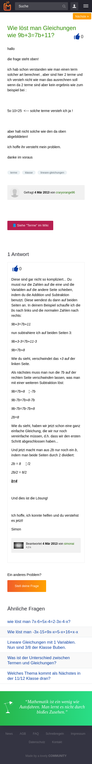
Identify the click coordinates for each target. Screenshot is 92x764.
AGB (23, 733)
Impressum (78, 733)
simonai (69, 543)
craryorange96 (65, 192)
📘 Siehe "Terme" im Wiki (30, 225)
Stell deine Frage (27, 586)
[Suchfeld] (41, 6)
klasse (29, 172)
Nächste (82, 16)
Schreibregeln (55, 733)
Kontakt (57, 742)
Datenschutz (37, 742)
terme (13, 172)
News (9, 733)
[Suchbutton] (64, 6)
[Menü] (86, 6)
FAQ (36, 733)
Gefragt (29, 192)
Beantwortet (34, 543)
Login (74, 6)
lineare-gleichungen (52, 172)
